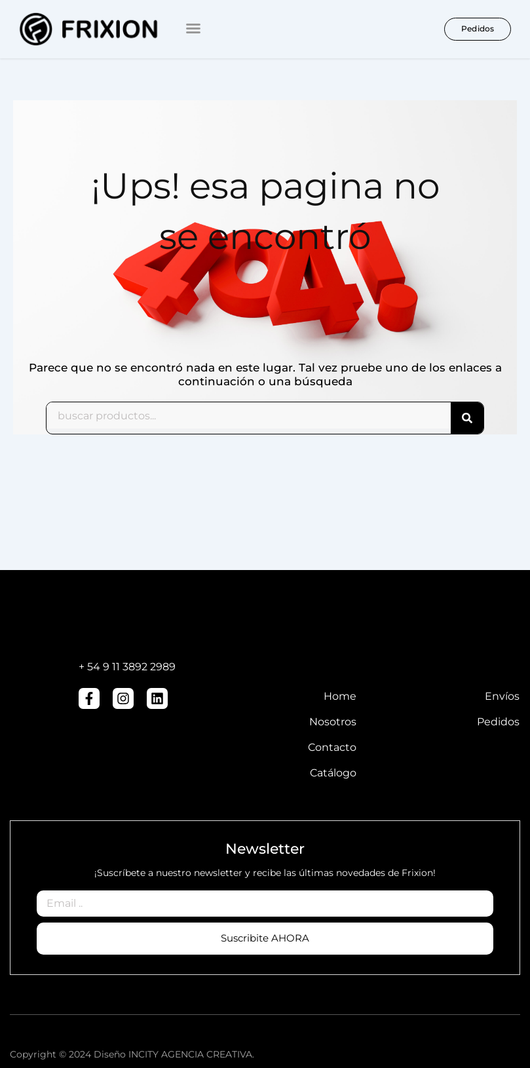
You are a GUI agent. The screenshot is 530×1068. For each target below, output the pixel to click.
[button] (193, 28)
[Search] (467, 418)
